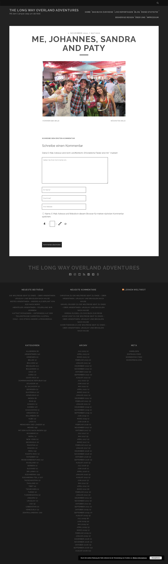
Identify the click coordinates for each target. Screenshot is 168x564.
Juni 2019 (82, 410)
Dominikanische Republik (31, 375)
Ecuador (31, 378)
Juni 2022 (82, 378)
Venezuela (31, 504)
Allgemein (31, 346)
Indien (31, 393)
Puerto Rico (31, 449)
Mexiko (30, 422)
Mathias (95, 28)
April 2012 (82, 481)
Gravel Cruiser (68, 299)
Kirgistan (31, 408)
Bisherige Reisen (126, 13)
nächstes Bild (118, 115)
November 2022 (82, 363)
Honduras (31, 390)
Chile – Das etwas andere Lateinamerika (32, 314)
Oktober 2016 (82, 452)
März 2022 (82, 387)
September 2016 (82, 454)
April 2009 (82, 522)
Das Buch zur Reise (103, 10)
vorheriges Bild (51, 115)
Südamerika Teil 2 (30, 472)
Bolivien (31, 358)
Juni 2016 (82, 463)
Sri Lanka (31, 466)
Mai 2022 (82, 381)
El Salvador (31, 381)
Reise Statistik (150, 10)
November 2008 (82, 537)
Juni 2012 (82, 475)
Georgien (31, 384)
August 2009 (82, 510)
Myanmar (31, 428)
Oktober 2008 (82, 539)
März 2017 (82, 437)
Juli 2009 (82, 513)
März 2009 (82, 525)
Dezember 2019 (82, 402)
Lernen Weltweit (135, 284)
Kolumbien (31, 410)
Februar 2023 (82, 355)
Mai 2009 (82, 519)
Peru (30, 446)
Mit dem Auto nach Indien (30, 425)
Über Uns (141, 13)
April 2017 (82, 434)
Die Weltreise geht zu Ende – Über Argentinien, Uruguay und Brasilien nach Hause (84, 293)
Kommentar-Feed (134, 352)
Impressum (153, 13)
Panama (31, 443)
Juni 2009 (81, 516)
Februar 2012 (81, 487)
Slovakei (31, 463)
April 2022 (82, 384)
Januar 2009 (82, 531)
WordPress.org (134, 355)
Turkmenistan (31, 490)
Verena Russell (72, 308)
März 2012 (82, 484)
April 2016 (82, 466)
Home (89, 10)
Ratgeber (31, 452)
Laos (31, 416)
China (31, 369)
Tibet (31, 481)
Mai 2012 (82, 478)
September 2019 (82, 408)
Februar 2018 (82, 419)
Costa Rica (31, 372)
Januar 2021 (82, 399)
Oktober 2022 (81, 367)
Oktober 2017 (82, 425)
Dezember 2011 (82, 493)
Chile (31, 367)
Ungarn (31, 493)
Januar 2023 (82, 358)
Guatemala (31, 387)
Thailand (31, 478)
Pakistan (31, 440)
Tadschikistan (31, 475)
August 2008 (81, 545)
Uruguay (31, 496)
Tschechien (31, 484)
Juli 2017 (82, 428)
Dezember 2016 (82, 446)
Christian (64, 290)
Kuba (31, 413)
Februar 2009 (82, 528)
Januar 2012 (82, 490)
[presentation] (60, 229)
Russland (31, 457)
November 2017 (82, 422)
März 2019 (82, 413)
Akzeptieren (156, 558)
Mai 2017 (82, 431)
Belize (31, 355)
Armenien (31, 352)
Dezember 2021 (82, 393)
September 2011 (82, 501)
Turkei (31, 487)
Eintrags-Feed (134, 349)
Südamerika (30, 469)
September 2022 (82, 369)
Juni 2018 (82, 416)
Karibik (30, 402)
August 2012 (82, 472)
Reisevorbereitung (30, 454)
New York (31, 434)
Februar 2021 (81, 396)
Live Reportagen (124, 10)
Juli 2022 (82, 375)
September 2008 (81, 542)
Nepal (31, 431)
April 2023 (82, 349)
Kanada (31, 399)
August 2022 (82, 372)
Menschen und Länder (31, 419)
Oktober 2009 (82, 504)
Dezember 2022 (82, 361)
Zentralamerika (31, 507)
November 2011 (82, 496)
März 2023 (82, 352)
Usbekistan (31, 501)
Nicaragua (31, 437)
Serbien (31, 460)
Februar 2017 (81, 440)
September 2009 (82, 507)
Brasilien (30, 361)
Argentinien (31, 349)
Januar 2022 (82, 390)
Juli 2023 (82, 346)
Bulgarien (31, 363)
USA (31, 498)
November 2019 (82, 405)
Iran (31, 396)
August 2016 (82, 457)
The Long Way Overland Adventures (44, 10)
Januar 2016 (82, 469)
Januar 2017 (82, 443)
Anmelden (134, 346)
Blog (137, 10)
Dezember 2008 (81, 534)
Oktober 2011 (82, 498)
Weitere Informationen (140, 558)
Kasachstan (31, 405)
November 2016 (81, 449)
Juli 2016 (82, 460)
